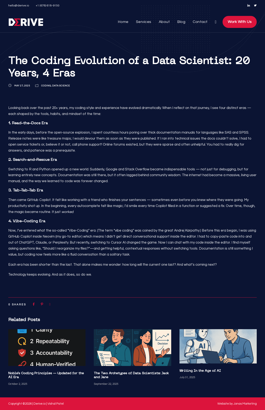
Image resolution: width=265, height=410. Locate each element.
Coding (47, 85)
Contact (199, 22)
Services (144, 22)
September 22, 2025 (106, 383)
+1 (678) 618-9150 (47, 5)
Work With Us (239, 22)
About (164, 22)
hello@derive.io (18, 5)
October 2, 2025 (18, 383)
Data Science (63, 85)
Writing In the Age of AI (200, 371)
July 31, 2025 (187, 377)
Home (124, 22)
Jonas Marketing (245, 403)
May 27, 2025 (22, 85)
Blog (181, 22)
